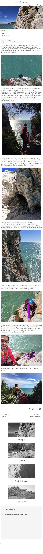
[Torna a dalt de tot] (0, 543)
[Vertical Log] (41, 4)
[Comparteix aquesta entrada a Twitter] (33, 409)
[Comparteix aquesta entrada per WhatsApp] (36, 409)
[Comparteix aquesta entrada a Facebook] (29, 409)
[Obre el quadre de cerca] (41, 2)
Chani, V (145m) (6, 40)
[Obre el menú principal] (1, 2)
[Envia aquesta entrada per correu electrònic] (40, 409)
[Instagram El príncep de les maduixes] (37, 4)
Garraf (3, 30)
